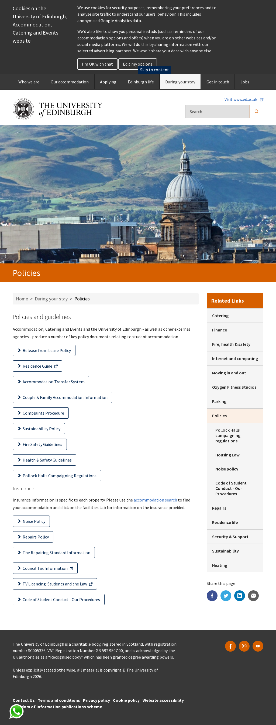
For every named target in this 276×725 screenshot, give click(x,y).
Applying (108, 81)
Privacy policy (96, 700)
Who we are (28, 81)
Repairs (219, 508)
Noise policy (226, 469)
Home (22, 299)
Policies (219, 415)
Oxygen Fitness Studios (234, 387)
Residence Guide (37, 366)
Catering (220, 315)
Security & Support (230, 536)
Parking (219, 401)
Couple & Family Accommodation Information (65, 397)
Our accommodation (70, 81)
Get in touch (217, 81)
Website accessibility (163, 700)
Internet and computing (235, 358)
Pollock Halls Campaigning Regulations (59, 475)
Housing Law (227, 455)
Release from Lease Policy (47, 350)
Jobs (244, 81)
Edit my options (137, 64)
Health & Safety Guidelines (47, 460)
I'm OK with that (97, 64)
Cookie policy (126, 700)
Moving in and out (229, 372)
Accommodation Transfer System (54, 381)
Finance (219, 330)
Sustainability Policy (41, 428)
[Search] (217, 111)
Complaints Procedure (43, 413)
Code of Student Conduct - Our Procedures (61, 599)
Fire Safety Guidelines (42, 444)
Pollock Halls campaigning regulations (227, 435)
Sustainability (225, 551)
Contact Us (24, 700)
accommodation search (155, 500)
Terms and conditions (59, 700)
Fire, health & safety (231, 344)
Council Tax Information (45, 568)
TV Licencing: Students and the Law (55, 584)
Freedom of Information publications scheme (57, 706)
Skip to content (154, 69)
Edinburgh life (141, 81)
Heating (219, 565)
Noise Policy (34, 521)
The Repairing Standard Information (56, 552)
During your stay (180, 81)
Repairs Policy (36, 537)
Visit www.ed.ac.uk (241, 99)
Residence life (225, 522)
